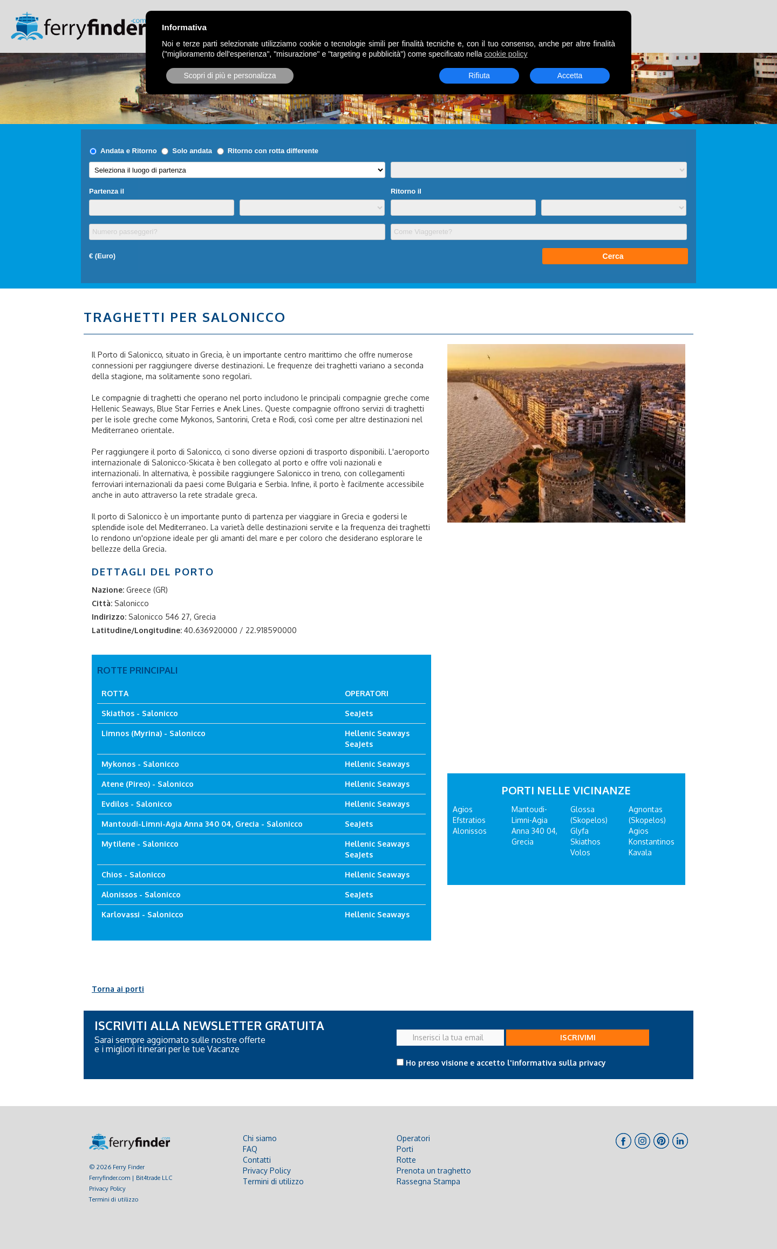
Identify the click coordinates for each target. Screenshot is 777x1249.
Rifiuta (479, 75)
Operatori (413, 1138)
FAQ (250, 1149)
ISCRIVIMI (578, 1037)
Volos (580, 852)
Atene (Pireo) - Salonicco (147, 783)
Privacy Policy (107, 1188)
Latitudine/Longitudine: (137, 630)
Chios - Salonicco (133, 874)
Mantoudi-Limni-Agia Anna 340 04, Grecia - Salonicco (202, 823)
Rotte (406, 1159)
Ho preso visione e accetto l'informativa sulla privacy (506, 1062)
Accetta (570, 75)
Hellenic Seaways (377, 733)
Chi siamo (260, 1138)
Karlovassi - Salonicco (142, 914)
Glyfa (579, 830)
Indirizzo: (109, 616)
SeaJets (359, 713)
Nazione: (108, 589)
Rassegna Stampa (428, 1181)
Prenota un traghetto (434, 1170)
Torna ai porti (118, 988)
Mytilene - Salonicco (140, 843)
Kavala (640, 852)
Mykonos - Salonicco (140, 763)
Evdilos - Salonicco (136, 803)
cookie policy (505, 54)
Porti (405, 1149)
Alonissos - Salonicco (141, 894)
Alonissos (470, 830)
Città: (102, 603)
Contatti (257, 1159)
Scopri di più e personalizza (229, 75)
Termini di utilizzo (113, 1199)
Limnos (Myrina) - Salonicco (153, 733)
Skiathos (585, 841)
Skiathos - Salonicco (139, 713)
